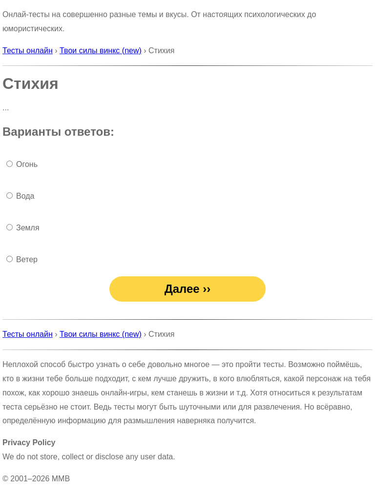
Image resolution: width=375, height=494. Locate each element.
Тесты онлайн (27, 50)
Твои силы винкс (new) (101, 50)
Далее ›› (188, 288)
